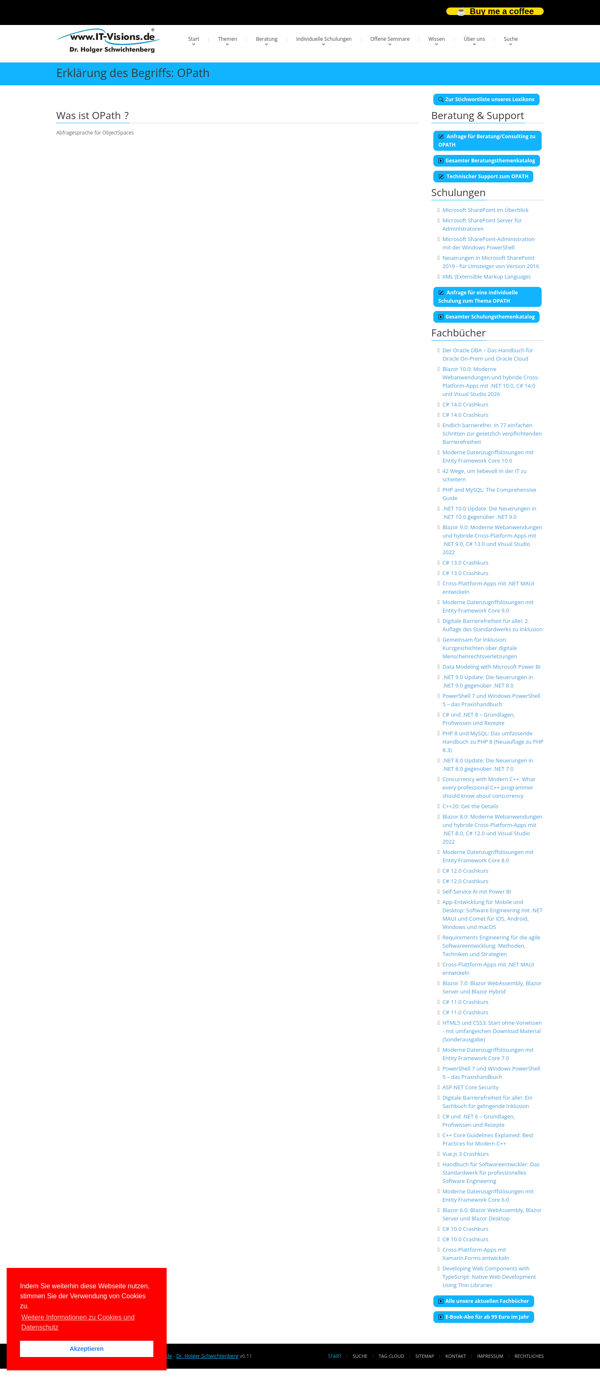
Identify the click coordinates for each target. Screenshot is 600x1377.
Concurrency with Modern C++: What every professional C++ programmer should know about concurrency (488, 787)
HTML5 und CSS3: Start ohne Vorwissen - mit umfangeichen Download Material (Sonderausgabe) (492, 1031)
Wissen (436, 38)
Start (194, 38)
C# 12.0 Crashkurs (465, 870)
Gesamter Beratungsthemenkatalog (486, 160)
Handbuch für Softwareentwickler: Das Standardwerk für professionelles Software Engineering (491, 1172)
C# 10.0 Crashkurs (465, 1229)
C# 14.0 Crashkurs (465, 404)
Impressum (490, 1356)
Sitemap (424, 1356)
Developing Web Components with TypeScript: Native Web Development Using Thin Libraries (489, 1277)
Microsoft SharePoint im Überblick (485, 210)
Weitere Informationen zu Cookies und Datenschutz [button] (78, 1322)
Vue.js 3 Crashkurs (465, 1154)
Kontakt (455, 1356)
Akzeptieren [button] (87, 1348)
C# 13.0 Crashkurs (465, 562)
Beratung (267, 38)
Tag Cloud (391, 1356)
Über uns (474, 38)
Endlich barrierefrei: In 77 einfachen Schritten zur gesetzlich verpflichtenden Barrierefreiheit (492, 433)
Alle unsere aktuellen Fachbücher (483, 1301)
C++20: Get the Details (470, 806)
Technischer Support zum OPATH (483, 176)
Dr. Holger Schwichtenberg (207, 1356)
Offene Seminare (390, 38)
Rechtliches (529, 1356)
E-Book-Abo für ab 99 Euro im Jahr (483, 1316)
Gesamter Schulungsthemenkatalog (486, 316)
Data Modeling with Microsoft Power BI (491, 666)
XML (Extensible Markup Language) (486, 276)
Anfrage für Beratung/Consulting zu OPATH (486, 140)
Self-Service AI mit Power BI (476, 891)
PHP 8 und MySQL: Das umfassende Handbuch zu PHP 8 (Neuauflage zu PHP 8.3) (492, 742)
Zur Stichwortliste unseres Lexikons (486, 99)
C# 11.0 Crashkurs (465, 1002)
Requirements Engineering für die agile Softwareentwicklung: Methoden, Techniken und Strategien (491, 946)
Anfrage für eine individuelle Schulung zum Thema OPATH (478, 296)
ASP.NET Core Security (470, 1087)
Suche (511, 38)
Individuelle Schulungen (324, 38)
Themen (227, 38)
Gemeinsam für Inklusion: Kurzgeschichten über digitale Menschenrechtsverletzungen (479, 648)
